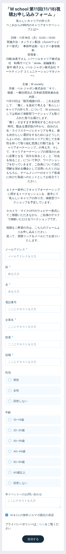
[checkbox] (6, 515)
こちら (40, 524)
